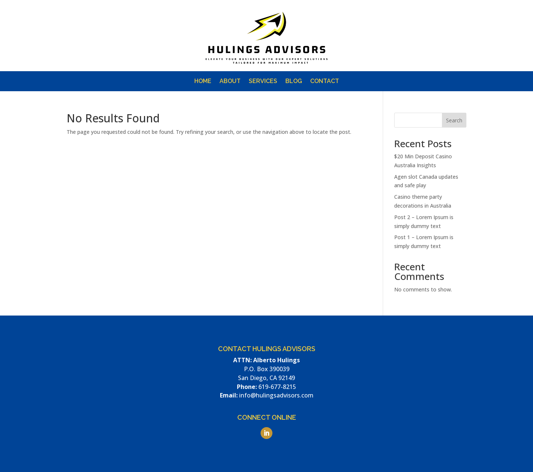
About (230, 82)
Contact (324, 82)
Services (263, 82)
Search (454, 120)
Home (202, 82)
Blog (293, 82)
